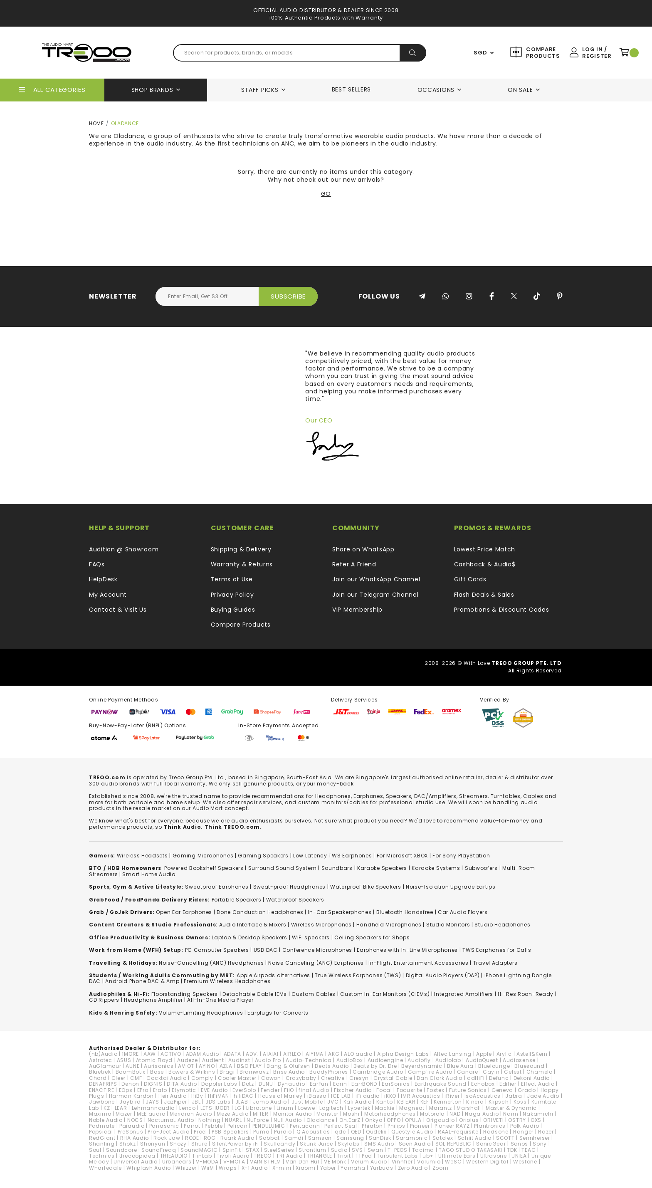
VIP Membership (357, 609)
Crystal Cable (392, 1078)
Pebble (213, 1125)
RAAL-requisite (458, 1131)
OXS (536, 1120)
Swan (375, 1149)
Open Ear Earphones (184, 912)
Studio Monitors (448, 924)
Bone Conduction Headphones (260, 912)
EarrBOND (364, 1083)
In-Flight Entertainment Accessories (418, 962)
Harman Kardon (131, 1095)
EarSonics (396, 1083)
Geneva (502, 1090)
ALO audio (358, 1053)
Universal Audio (136, 1161)
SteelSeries (279, 1149)
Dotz (248, 1083)
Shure (199, 1143)
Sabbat (269, 1137)
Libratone (259, 1107)
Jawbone (102, 1101)
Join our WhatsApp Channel (376, 579)
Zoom (440, 1167)
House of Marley (280, 1095)
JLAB (241, 1101)
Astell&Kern (532, 1053)
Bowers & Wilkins (191, 1071)
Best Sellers (351, 89)
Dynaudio (291, 1083)
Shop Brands (152, 90)
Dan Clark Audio (439, 1078)
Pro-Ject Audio (168, 1131)
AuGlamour (105, 1065)
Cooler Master (237, 1078)
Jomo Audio (270, 1101)
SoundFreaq (158, 1149)
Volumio (428, 1161)
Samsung (350, 1137)
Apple (484, 1053)
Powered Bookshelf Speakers (203, 868)
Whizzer (186, 1167)
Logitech (331, 1107)
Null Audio (288, 1120)
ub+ (428, 1155)
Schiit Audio (474, 1137)
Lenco (187, 1107)
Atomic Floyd (154, 1060)
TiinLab (202, 1155)
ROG (210, 1137)
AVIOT (186, 1065)
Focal (384, 1090)
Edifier (507, 1083)
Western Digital (487, 1161)
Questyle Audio (412, 1131)
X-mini (281, 1167)
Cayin (491, 1071)
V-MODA (207, 1161)
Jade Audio (543, 1095)
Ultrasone (493, 1155)
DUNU (266, 1083)
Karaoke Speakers (382, 868)
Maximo (100, 1113)
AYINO (207, 1065)
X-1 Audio (255, 1167)
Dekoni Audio (532, 1078)
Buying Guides (233, 609)
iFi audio (368, 1095)
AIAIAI (270, 1053)
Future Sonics (468, 1090)
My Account (108, 594)
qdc (340, 1131)
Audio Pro (268, 1060)
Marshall (469, 1107)
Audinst (239, 1060)
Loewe (306, 1107)
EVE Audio (214, 1090)
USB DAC (266, 949)
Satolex (442, 1137)
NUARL (233, 1120)
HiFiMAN (218, 1095)
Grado (527, 1090)
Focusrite (409, 1090)
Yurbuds (381, 1167)
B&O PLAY (249, 1065)
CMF (136, 1078)
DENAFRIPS (103, 1083)
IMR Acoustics (420, 1095)
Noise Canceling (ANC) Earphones (316, 962)
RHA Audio (134, 1137)
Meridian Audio (191, 1113)
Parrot (192, 1125)
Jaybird (130, 1101)
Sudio (339, 1149)
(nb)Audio (103, 1053)
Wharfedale (105, 1167)
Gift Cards (470, 579)
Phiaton (372, 1125)
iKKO (390, 1095)
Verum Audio (369, 1161)
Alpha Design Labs (403, 1053)
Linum (285, 1107)
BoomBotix (131, 1071)
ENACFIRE (101, 1090)
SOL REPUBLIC (453, 1143)
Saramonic (411, 1137)
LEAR (121, 1107)
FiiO (289, 1090)
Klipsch (499, 1101)
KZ (107, 1107)
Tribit (344, 1155)
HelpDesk (103, 579)
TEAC (528, 1149)
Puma (261, 1131)
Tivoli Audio (233, 1155)
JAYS (152, 1101)
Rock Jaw (166, 1137)
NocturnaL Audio (171, 1120)
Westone (525, 1161)
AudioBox (349, 1060)
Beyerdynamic (421, 1065)
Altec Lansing (453, 1053)
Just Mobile (307, 1101)
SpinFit (231, 1149)
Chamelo (539, 1071)
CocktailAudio (166, 1078)
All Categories (59, 89)
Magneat (412, 1107)
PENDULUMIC (268, 1125)
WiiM (207, 1167)
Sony (540, 1143)
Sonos (520, 1143)
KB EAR (406, 1101)
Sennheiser (534, 1137)
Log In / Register (596, 52)
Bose (157, 1071)
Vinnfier (402, 1161)
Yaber (328, 1167)
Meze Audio (232, 1113)
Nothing (209, 1120)
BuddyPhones (328, 1071)
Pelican (237, 1125)
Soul (95, 1149)
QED (356, 1131)
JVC (332, 1101)
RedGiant (102, 1137)
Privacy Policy (232, 594)
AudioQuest (482, 1060)
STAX (252, 1149)
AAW (149, 1053)
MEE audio (151, 1113)
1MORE (130, 1053)
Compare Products (542, 52)
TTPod (364, 1155)
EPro (142, 1090)
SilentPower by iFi (235, 1143)
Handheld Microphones (389, 924)
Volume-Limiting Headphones (201, 1012)
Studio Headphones (502, 924)
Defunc (499, 1078)
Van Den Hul (302, 1161)
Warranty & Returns (242, 564)
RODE (192, 1137)
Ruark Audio (237, 1137)
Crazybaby (301, 1078)
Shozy (178, 1143)
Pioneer (420, 1125)
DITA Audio (182, 1083)
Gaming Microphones (203, 855)
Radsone (496, 1131)
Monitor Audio (292, 1113)
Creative (333, 1078)
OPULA (413, 1120)
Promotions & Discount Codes (501, 609)
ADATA (233, 1053)
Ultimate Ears (456, 1155)
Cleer (118, 1078)
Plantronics (490, 1125)
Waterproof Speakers (295, 899)
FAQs (97, 564)
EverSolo (244, 1090)
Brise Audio (289, 1071)
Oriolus (469, 1120)
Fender (270, 1090)
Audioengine (385, 1060)
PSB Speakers (230, 1131)
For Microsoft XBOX (402, 855)
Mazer (124, 1113)
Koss (520, 1101)
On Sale (520, 90)
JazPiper (175, 1101)
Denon (130, 1083)
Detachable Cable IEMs (254, 994)
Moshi (351, 1113)
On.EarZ (350, 1120)
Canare (467, 1071)
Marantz (440, 1107)
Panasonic (164, 1125)
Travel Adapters (495, 962)
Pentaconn (305, 1125)
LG (238, 1107)
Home (96, 123)
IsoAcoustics (482, 1095)
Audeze (187, 1060)
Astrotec (100, 1060)
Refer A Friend (354, 564)
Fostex (435, 1090)
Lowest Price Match (485, 549)
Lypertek (359, 1107)
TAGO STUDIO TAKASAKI (470, 1149)
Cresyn (359, 1078)
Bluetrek (100, 1071)
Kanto (384, 1101)
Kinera (475, 1101)
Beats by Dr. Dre (375, 1065)
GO (326, 194)
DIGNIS (153, 1083)
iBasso (316, 1095)
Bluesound (529, 1065)
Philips (396, 1125)
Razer (546, 1131)
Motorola (432, 1113)
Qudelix (376, 1131)
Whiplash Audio (148, 1167)
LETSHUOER (215, 1107)
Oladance (320, 1120)
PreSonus (130, 1131)
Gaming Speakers (263, 855)
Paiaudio (132, 1125)
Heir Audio (172, 1095)
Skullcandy (279, 1143)
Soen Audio (415, 1143)
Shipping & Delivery (241, 549)
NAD (454, 1113)
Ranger (523, 1131)
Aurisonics (158, 1065)
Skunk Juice (316, 1143)
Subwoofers (481, 868)
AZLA (226, 1065)
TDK (512, 1149)
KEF (424, 1101)
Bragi (227, 1071)
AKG (333, 1053)
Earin (340, 1083)
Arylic (504, 1053)
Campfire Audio (430, 1071)
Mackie (385, 1107)
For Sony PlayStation (461, 855)
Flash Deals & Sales (484, 594)
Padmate (102, 1125)
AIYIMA (315, 1053)
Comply (202, 1078)
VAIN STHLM (265, 1161)
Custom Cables (313, 994)
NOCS (135, 1120)
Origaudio (440, 1120)
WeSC (453, 1161)
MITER (261, 1113)
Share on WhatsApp (363, 549)
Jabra (513, 1095)
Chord (98, 1078)
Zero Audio (413, 1167)
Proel (200, 1131)
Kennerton (448, 1101)
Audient (213, 1060)
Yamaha (353, 1167)
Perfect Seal (340, 1125)
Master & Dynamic (511, 1107)
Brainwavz (254, 1071)
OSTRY (517, 1120)
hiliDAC (244, 1095)
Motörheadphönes (390, 1113)
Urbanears (176, 1161)
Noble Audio (106, 1120)
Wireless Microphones (321, 924)
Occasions (435, 90)
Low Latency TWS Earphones (332, 855)
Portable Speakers (237, 899)
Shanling (102, 1143)
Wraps (228, 1167)
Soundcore (121, 1149)
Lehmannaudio (153, 1107)
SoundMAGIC (198, 1149)
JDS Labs (218, 1101)
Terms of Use (232, 579)
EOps (126, 1090)
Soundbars (337, 868)
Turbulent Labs (397, 1155)
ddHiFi (475, 1078)
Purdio (282, 1131)
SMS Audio (379, 1143)
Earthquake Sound (441, 1083)
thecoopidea (137, 1155)
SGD (480, 52)
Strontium (312, 1149)
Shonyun (152, 1143)
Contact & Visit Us (118, 609)
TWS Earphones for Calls (496, 949)
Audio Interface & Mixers (252, 924)
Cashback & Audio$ (485, 564)
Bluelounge (494, 1065)
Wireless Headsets (142, 855)
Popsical (101, 1131)
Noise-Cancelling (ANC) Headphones (211, 962)
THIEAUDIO (174, 1155)
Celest (512, 1071)
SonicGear (491, 1143)
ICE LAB (341, 1095)
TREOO (263, 1155)
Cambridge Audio (378, 1071)
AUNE (132, 1065)
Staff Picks (260, 90)
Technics (102, 1155)
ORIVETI (493, 1120)
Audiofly (419, 1060)
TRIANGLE (320, 1155)
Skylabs (349, 1143)
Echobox (483, 1083)
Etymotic (184, 1090)
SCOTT (505, 1137)
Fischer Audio (353, 1090)
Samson (320, 1137)
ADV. (252, 1053)
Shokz (127, 1143)
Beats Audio (332, 1065)
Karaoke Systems (436, 868)
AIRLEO (292, 1053)
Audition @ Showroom (123, 549)
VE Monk (335, 1161)
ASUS (124, 1060)
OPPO (393, 1120)
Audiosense (519, 1060)
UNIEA (519, 1155)
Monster (327, 1113)
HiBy (197, 1095)
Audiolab (448, 1060)
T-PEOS (397, 1149)
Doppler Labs (219, 1083)
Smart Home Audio (148, 874)
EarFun (319, 1083)
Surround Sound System (282, 868)
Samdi (294, 1137)
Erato (160, 1090)
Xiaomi (305, 1167)
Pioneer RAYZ (452, 1125)
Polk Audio (524, 1125)
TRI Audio (289, 1155)
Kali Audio (357, 1101)
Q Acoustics (313, 1131)
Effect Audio (537, 1083)
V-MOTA (234, 1161)
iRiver (452, 1095)
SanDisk (380, 1137)
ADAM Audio (202, 1053)
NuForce (258, 1120)
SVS (357, 1149)
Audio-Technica (309, 1060)
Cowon (271, 1078)
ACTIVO (171, 1053)
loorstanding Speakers (186, 994)
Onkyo (374, 1120)
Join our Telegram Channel (375, 594)
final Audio (314, 1090)
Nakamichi (538, 1113)
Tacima (423, 1149)
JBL (196, 1101)
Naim (510, 1113)
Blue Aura (460, 1065)
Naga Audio (482, 1113)
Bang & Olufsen (288, 1065)
